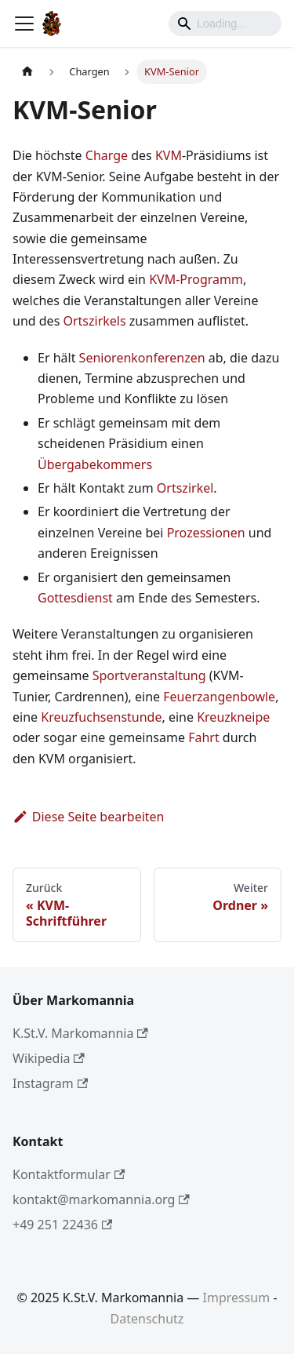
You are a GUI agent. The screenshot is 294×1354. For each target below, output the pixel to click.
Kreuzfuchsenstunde (101, 717)
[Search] (225, 23)
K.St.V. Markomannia (80, 1033)
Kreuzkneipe (233, 717)
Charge (106, 155)
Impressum (236, 1297)
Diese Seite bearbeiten (89, 816)
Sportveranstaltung (149, 675)
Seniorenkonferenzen (142, 357)
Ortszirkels (94, 320)
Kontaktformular (69, 1174)
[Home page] (27, 72)
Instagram (50, 1083)
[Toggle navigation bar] (24, 23)
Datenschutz (147, 1318)
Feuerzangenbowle (219, 696)
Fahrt (204, 737)
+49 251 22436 (62, 1224)
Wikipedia (49, 1058)
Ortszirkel (185, 488)
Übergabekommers (95, 464)
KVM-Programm (196, 279)
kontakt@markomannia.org (101, 1199)
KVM (168, 155)
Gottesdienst (75, 597)
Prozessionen (206, 532)
